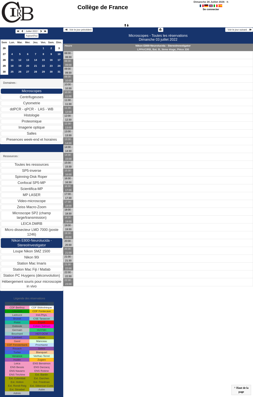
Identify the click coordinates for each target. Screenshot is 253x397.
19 (19, 65)
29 (4, 65)
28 (4, 60)
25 (12, 71)
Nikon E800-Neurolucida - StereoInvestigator (163, 45)
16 (51, 60)
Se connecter (211, 9)
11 (12, 60)
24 (59, 65)
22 (43, 65)
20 (27, 65)
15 (43, 60)
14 (35, 60)
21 (35, 65)
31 (59, 71)
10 (59, 54)
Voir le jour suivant (239, 29)
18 (12, 65)
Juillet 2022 (32, 31)
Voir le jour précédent (78, 29)
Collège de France (103, 7)
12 (19, 60)
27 (4, 54)
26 (4, 48)
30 (4, 71)
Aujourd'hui (32, 35)
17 (59, 60)
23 (51, 65)
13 (27, 60)
